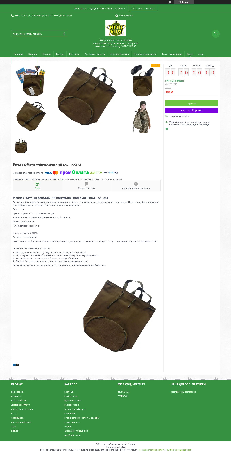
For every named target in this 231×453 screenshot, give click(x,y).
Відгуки (60, 53)
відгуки (15, 430)
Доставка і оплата (95, 53)
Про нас (46, 53)
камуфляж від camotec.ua (183, 391)
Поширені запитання (145, 53)
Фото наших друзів (172, 53)
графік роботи (18, 400)
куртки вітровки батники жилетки (81, 417)
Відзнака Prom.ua (119, 53)
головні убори (71, 404)
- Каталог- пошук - (142, 8)
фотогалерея (18, 417)
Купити (192, 103)
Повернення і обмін (24, 60)
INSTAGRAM (123, 391)
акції (13, 426)
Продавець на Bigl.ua (115, 447)
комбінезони (71, 396)
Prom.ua (131, 444)
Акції (200, 53)
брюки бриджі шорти (75, 409)
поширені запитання (22, 409)
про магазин (17, 391)
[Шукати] (64, 34)
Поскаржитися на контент (151, 450)
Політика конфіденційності (178, 450)
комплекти (70, 413)
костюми (68, 391)
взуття (67, 426)
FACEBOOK (123, 396)
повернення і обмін (21, 422)
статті (14, 413)
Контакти (74, 53)
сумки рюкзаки (72, 422)
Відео (190, 53)
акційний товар (72, 435)
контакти (16, 396)
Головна (18, 53)
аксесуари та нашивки (76, 430)
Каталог (32, 53)
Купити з (191, 110)
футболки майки (72, 400)
